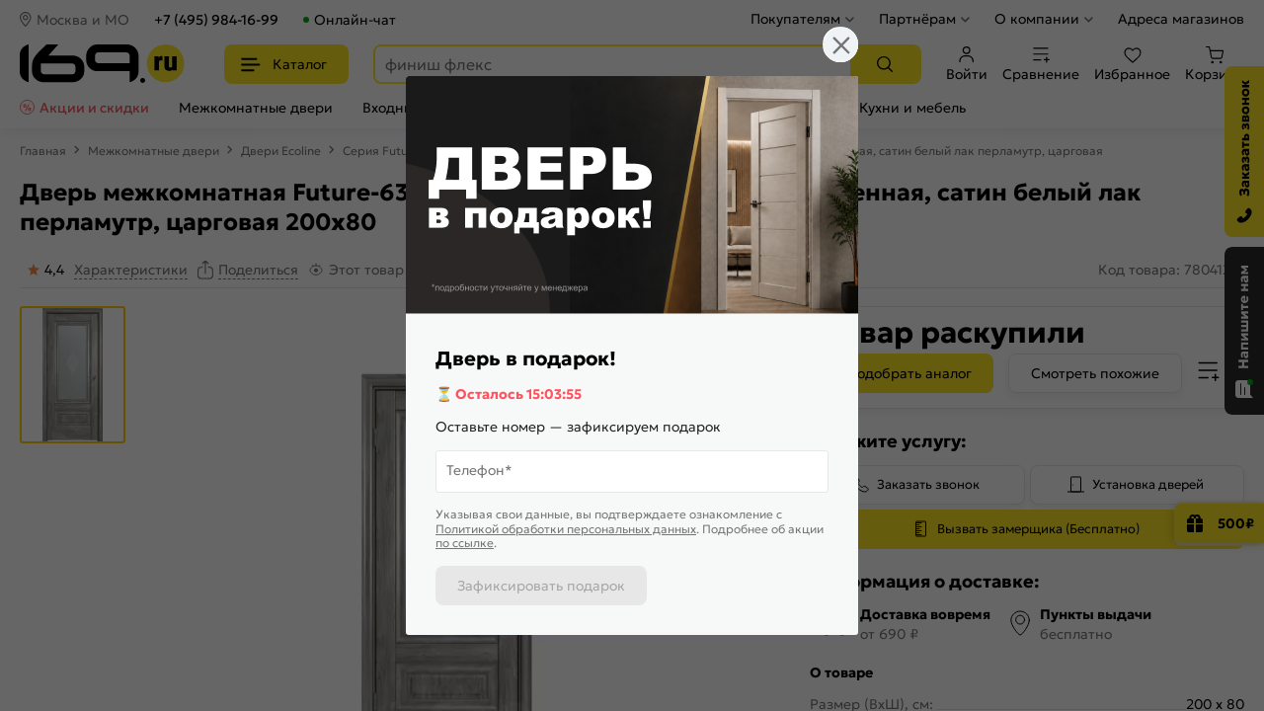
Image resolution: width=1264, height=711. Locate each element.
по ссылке (464, 542)
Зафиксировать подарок (541, 585)
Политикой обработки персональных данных (565, 528)
